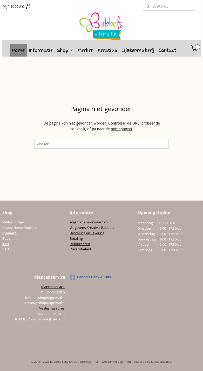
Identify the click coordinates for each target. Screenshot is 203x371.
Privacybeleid (80, 249)
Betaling (76, 238)
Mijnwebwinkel (161, 361)
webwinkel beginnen (116, 361)
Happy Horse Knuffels (19, 227)
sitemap (85, 361)
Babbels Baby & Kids (90, 277)
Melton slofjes (13, 222)
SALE (6, 249)
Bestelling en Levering (87, 233)
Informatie (41, 50)
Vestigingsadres (52, 308)
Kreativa (107, 50)
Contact (167, 50)
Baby (6, 238)
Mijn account (16, 6)
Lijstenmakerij (137, 50)
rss (96, 361)
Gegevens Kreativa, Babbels (92, 227)
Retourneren (80, 244)
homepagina (121, 128)
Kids (5, 244)
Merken (85, 50)
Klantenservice (53, 286)
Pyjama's (9, 233)
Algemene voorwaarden (89, 222)
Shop (65, 50)
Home (18, 50)
